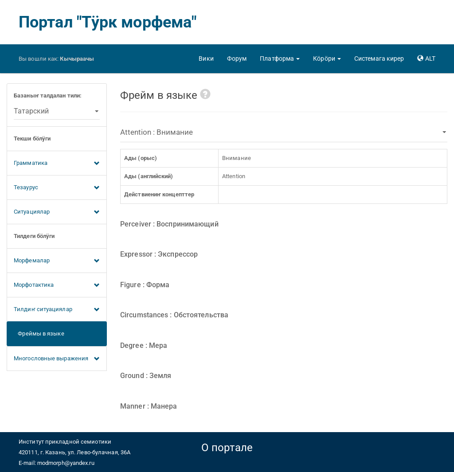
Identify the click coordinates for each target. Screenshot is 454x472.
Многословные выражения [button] (57, 359)
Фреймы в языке (39, 333)
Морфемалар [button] (57, 261)
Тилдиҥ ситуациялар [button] (57, 309)
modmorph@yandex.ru (65, 463)
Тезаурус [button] (57, 188)
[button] (279, 58)
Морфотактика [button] (57, 285)
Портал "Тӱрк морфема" (107, 22)
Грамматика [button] (57, 163)
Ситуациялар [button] (57, 212)
